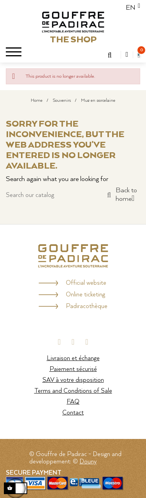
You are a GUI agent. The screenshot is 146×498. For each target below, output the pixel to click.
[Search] (58, 195)
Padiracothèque (86, 306)
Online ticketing (85, 294)
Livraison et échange (73, 358)
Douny (88, 461)
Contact (73, 412)
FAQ (73, 402)
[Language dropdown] (130, 8)
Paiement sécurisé (73, 369)
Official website (86, 283)
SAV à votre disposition (73, 380)
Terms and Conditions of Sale (73, 391)
